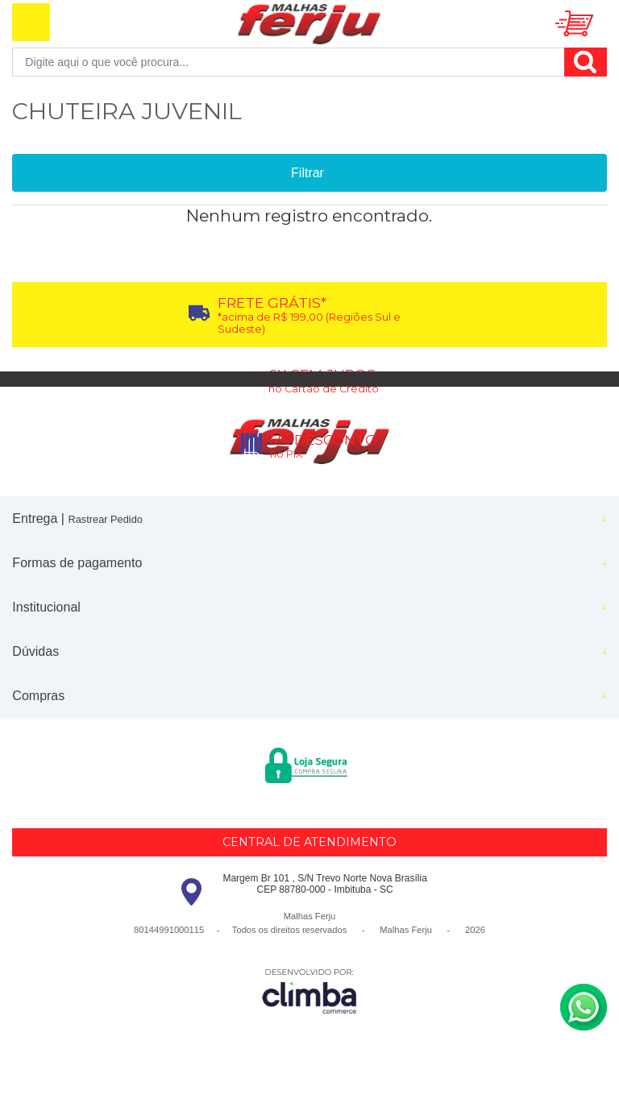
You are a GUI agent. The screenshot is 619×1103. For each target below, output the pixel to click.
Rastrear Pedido (105, 519)
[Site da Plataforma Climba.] (309, 990)
